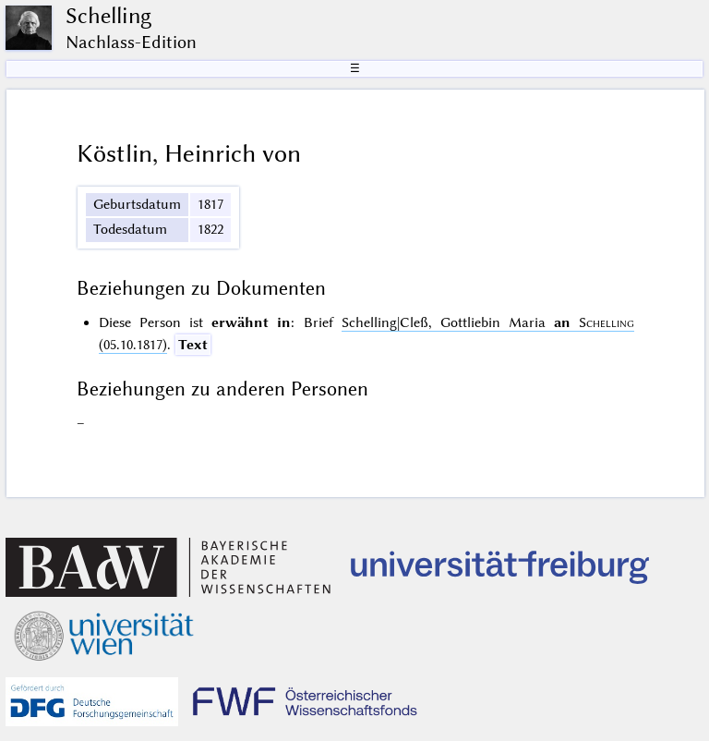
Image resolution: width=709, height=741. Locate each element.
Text (193, 344)
